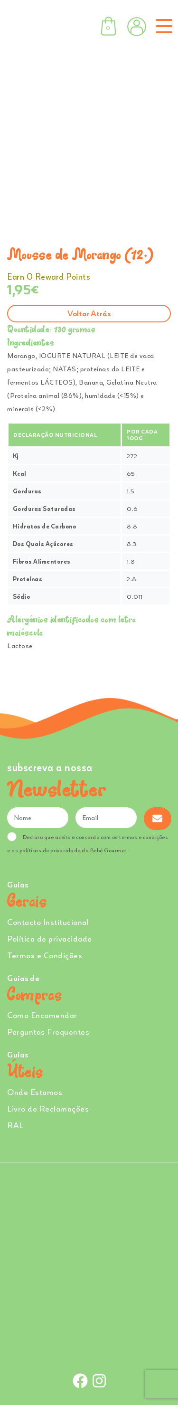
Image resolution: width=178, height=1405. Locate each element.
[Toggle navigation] (162, 26)
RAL (15, 1125)
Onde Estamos (34, 1092)
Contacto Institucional (48, 922)
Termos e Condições (44, 955)
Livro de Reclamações (48, 1108)
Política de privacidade (49, 938)
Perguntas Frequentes (48, 1032)
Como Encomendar (42, 1015)
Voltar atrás (89, 313)
